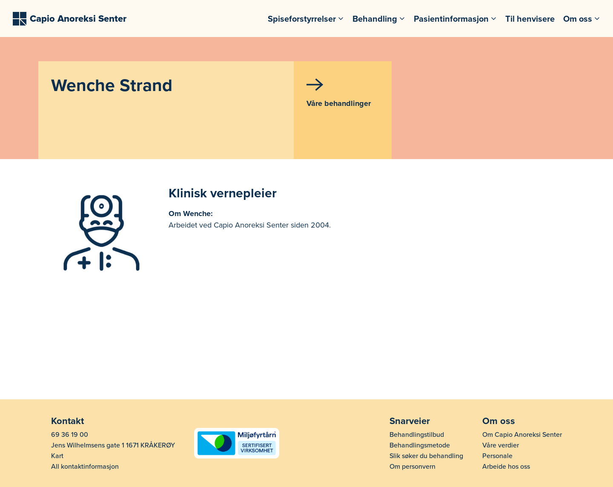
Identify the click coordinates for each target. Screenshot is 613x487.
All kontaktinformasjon (85, 466)
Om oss (577, 18)
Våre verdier (500, 445)
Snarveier (410, 421)
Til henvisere (530, 18)
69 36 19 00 (69, 434)
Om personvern (412, 466)
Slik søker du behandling (426, 456)
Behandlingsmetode (420, 445)
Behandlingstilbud (417, 434)
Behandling (374, 18)
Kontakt (67, 421)
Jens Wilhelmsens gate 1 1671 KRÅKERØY (113, 445)
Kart (57, 456)
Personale (497, 456)
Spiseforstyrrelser (302, 18)
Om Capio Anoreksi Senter (522, 434)
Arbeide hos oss (506, 466)
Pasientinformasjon (451, 18)
